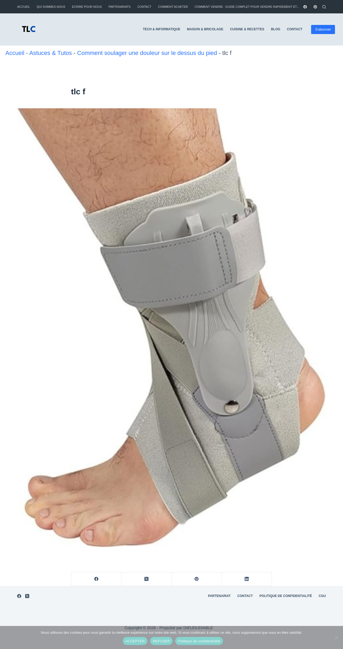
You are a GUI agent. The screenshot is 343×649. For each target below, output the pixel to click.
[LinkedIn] (247, 579)
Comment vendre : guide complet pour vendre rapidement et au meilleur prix (260, 6)
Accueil (23, 6)
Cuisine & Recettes (247, 29)
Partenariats (120, 6)
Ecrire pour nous (87, 6)
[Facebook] (305, 7)
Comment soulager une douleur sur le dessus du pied (147, 53)
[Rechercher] (324, 7)
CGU (322, 596)
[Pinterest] (315, 7)
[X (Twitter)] (146, 579)
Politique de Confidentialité (285, 596)
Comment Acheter (173, 6)
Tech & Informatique (161, 29)
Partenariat (219, 596)
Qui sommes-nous (51, 6)
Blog (275, 29)
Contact (144, 6)
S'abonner (323, 29)
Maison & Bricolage (205, 29)
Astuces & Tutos (50, 53)
